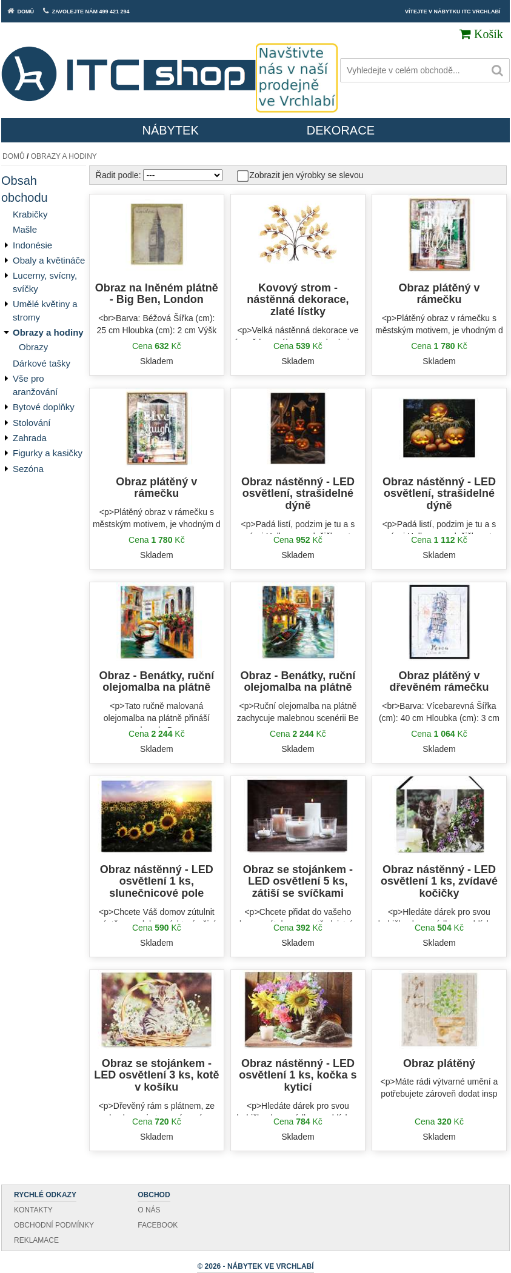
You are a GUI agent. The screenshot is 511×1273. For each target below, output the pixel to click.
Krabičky (30, 214)
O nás (149, 1210)
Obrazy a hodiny (64, 156)
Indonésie (32, 245)
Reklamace (36, 1240)
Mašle (25, 229)
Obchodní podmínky (54, 1225)
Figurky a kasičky (47, 453)
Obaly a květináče (49, 260)
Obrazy (33, 347)
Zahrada (30, 438)
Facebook (158, 1225)
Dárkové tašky (41, 363)
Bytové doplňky (44, 407)
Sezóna (28, 469)
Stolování (32, 422)
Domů (13, 156)
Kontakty (33, 1210)
